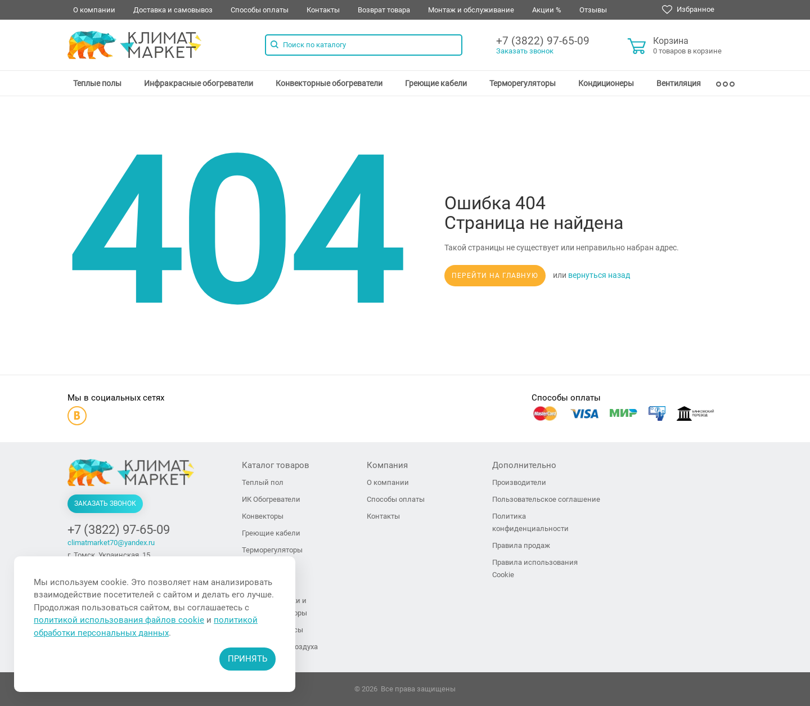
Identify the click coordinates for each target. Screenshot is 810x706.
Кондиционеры (606, 83)
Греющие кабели (436, 83)
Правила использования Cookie (535, 568)
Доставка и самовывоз (173, 10)
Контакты (323, 10)
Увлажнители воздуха (280, 646)
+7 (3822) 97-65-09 (543, 40)
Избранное (688, 9)
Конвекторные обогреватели (329, 83)
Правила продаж (521, 545)
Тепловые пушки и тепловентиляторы (274, 606)
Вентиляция (678, 83)
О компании (94, 10)
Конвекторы (263, 516)
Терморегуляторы (522, 83)
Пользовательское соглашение (546, 499)
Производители (519, 482)
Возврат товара (384, 10)
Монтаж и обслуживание (471, 10)
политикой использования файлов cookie (119, 620)
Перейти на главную (495, 276)
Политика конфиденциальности (530, 522)
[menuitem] (97, 83)
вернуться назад (599, 275)
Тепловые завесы (272, 630)
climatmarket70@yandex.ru (111, 542)
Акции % (546, 10)
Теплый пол (263, 482)
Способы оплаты (260, 10)
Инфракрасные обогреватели (198, 83)
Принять (247, 659)
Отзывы (593, 10)
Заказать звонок (525, 51)
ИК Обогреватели (271, 499)
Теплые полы (97, 83)
